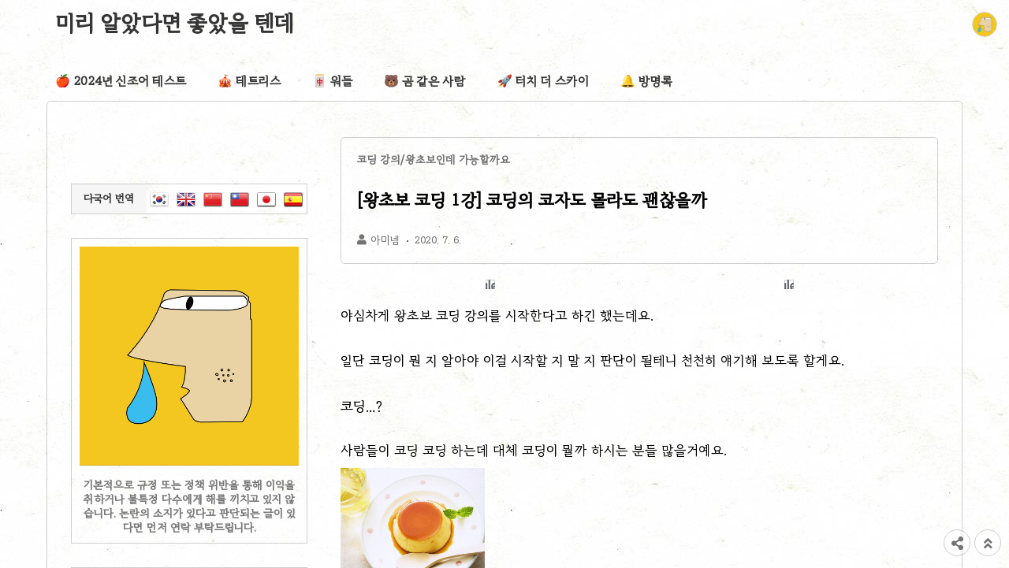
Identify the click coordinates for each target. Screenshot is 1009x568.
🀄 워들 (332, 81)
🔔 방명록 (646, 81)
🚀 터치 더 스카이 (543, 81)
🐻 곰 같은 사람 (425, 81)
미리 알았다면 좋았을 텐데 (175, 22)
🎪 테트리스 (249, 81)
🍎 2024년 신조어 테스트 (120, 81)
